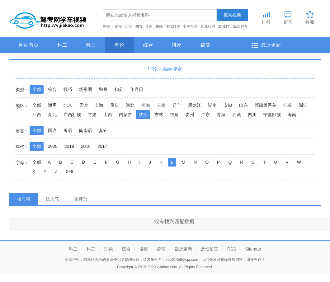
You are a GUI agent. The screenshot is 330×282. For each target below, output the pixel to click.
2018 (86, 146)
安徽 (228, 105)
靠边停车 (240, 26)
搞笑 (205, 45)
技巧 (68, 89)
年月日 (136, 89)
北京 (68, 105)
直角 (149, 26)
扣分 (119, 89)
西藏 (236, 114)
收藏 (310, 16)
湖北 (52, 114)
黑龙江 (194, 105)
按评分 (80, 198)
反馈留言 (209, 249)
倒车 (118, 26)
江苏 (287, 105)
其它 (103, 130)
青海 (221, 114)
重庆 (114, 105)
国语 (52, 130)
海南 (292, 114)
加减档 (223, 26)
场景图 (85, 89)
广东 (205, 114)
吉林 (158, 114)
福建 (174, 114)
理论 (120, 45)
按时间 (23, 198)
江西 (36, 114)
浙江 (303, 105)
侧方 (139, 26)
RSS (231, 249)
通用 (52, 105)
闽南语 (85, 130)
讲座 (177, 45)
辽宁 (176, 105)
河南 (145, 105)
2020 (53, 146)
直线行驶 (207, 26)
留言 (288, 16)
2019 (69, 146)
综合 (148, 45)
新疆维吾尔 (265, 105)
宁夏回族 (272, 114)
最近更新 (271, 45)
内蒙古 (125, 114)
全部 (36, 89)
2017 (102, 146)
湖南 (212, 105)
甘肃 (92, 114)
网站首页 (29, 45)
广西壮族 (72, 114)
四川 (252, 114)
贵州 (190, 114)
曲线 (159, 26)
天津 (83, 105)
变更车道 (190, 26)
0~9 (69, 171)
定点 (129, 26)
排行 (266, 16)
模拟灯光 (172, 26)
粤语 (68, 130)
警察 (103, 89)
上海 (99, 105)
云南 (161, 105)
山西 (107, 114)
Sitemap (253, 249)
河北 (130, 105)
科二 (62, 45)
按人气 (52, 198)
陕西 (143, 114)
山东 (243, 105)
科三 (91, 45)
